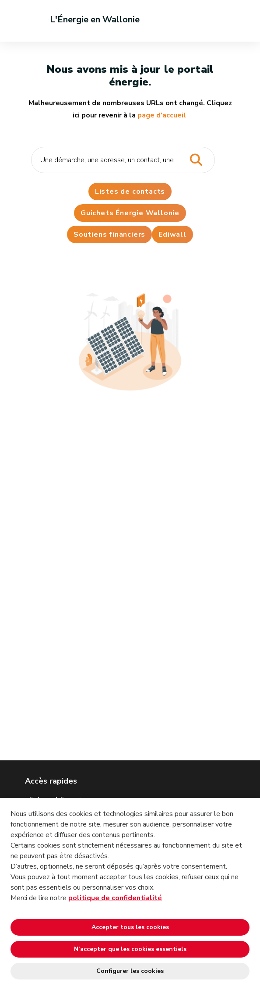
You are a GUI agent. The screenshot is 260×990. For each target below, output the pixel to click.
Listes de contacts (130, 191)
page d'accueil (161, 115)
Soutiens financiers (109, 234)
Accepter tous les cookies (130, 927)
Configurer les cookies (130, 971)
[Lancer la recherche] (196, 160)
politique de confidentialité (115, 898)
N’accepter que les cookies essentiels (130, 949)
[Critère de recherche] (123, 160)
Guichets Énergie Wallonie (130, 213)
